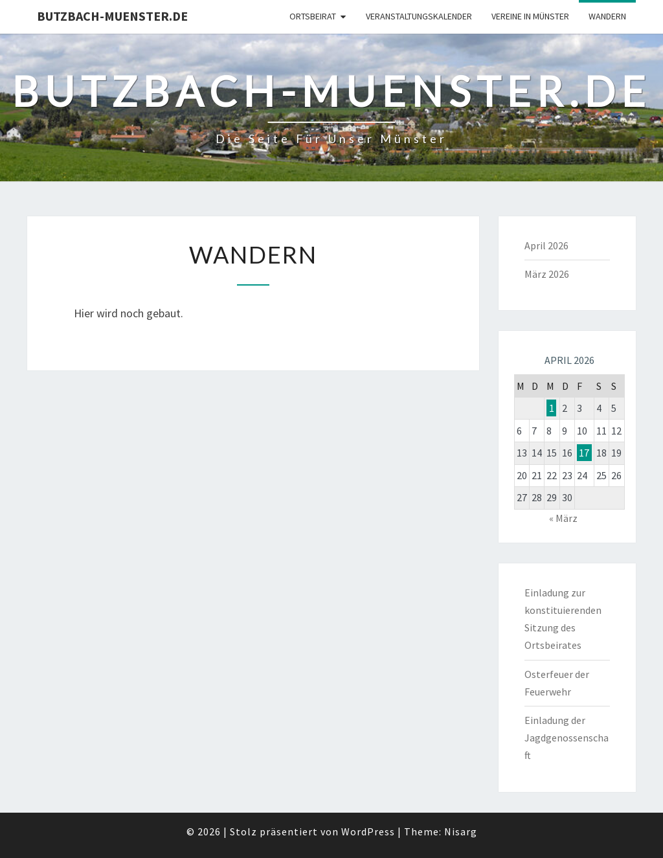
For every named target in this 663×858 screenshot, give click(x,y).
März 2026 (546, 273)
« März (563, 518)
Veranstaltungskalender (419, 16)
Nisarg (460, 831)
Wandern (607, 16)
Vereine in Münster (530, 16)
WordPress (368, 831)
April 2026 (546, 245)
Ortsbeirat (312, 16)
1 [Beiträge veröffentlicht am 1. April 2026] (551, 407)
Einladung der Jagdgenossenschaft (566, 738)
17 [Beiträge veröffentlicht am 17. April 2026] (584, 452)
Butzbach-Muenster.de (112, 16)
